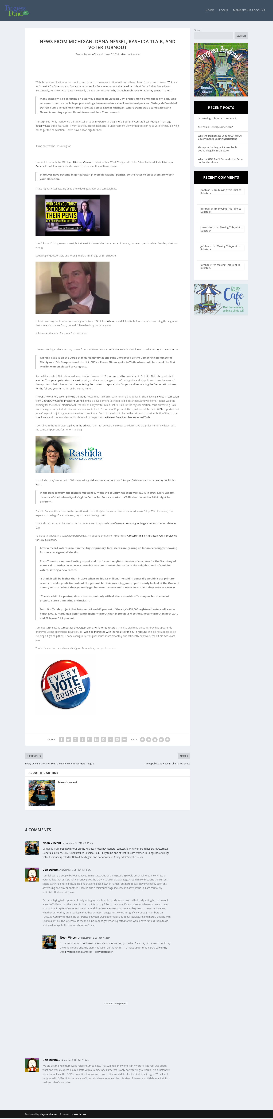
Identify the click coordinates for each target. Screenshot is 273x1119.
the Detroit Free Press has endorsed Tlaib (126, 417)
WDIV (160, 409)
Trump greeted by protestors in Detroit (127, 376)
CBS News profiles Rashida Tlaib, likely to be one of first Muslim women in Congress (111, 853)
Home (209, 11)
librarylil (205, 209)
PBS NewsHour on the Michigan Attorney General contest (92, 849)
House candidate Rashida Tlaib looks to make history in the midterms (139, 350)
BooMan (205, 190)
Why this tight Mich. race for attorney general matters (141, 91)
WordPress (80, 1115)
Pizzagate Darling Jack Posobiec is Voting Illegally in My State (217, 149)
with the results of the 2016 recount (126, 632)
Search (198, 30)
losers (44, 417)
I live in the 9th (78, 426)
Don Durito (50, 870)
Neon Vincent (95, 54)
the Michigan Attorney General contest (79, 162)
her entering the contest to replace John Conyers (102, 385)
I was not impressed (94, 632)
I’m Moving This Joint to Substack (217, 119)
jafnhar (205, 246)
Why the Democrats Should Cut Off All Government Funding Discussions (220, 138)
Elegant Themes (48, 1115)
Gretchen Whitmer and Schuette (114, 321)
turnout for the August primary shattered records (89, 628)
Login (223, 11)
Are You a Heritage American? (215, 127)
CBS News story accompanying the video (63, 397)
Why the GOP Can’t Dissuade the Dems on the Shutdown (220, 161)
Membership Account (249, 11)
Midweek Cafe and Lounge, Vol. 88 (102, 944)
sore (38, 417)
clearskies (206, 227)
